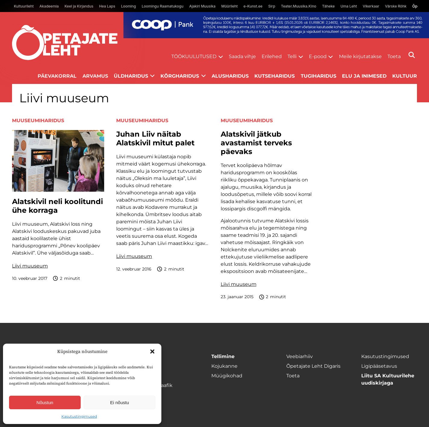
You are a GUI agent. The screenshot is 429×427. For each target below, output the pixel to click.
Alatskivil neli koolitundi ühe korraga (57, 206)
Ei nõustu (119, 402)
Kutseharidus (274, 76)
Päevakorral (57, 76)
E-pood (318, 56)
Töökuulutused (193, 56)
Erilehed (272, 56)
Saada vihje (242, 56)
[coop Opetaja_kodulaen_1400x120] (276, 25)
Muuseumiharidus (38, 120)
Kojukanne (224, 366)
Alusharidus (230, 76)
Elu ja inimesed (364, 76)
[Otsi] (411, 55)
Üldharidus (131, 76)
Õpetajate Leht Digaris (313, 366)
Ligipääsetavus (379, 366)
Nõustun (44, 402)
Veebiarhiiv (299, 356)
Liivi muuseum (30, 266)
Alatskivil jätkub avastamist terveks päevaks (256, 143)
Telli (292, 56)
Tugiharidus (318, 76)
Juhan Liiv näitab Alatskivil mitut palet (155, 138)
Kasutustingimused (79, 416)
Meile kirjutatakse (360, 56)
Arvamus (95, 76)
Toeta (394, 56)
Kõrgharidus (179, 76)
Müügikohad (226, 376)
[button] (152, 351)
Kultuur (404, 76)
